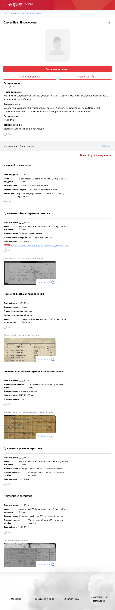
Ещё (7, 134)
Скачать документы (29, 76)
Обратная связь (71, 598)
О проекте (16, 598)
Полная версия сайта (44, 598)
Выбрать (106, 146)
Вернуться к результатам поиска (25, 13)
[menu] (4, 3)
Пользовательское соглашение (99, 598)
